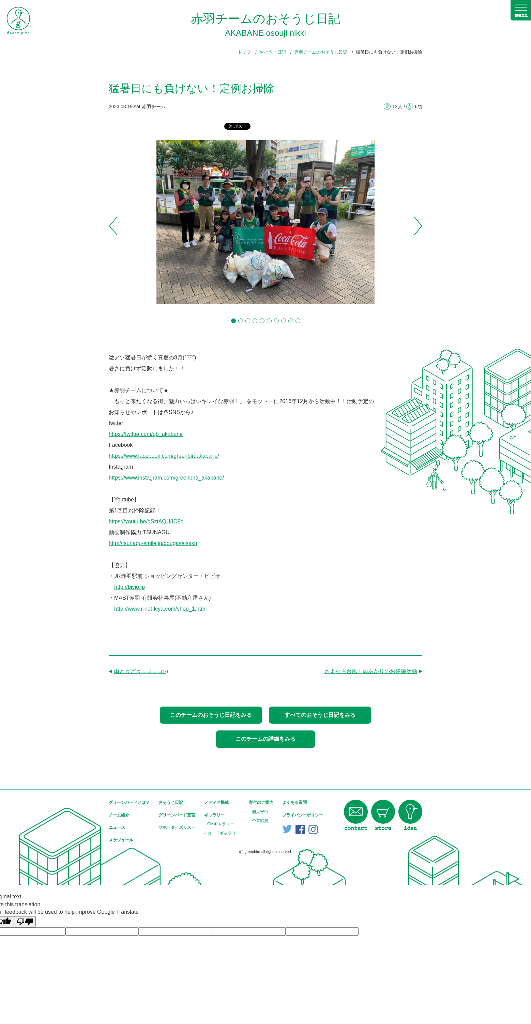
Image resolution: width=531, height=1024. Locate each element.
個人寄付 (260, 811)
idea (410, 815)
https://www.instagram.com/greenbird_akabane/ (166, 478)
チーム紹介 (119, 815)
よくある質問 (294, 802)
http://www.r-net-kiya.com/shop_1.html (160, 609)
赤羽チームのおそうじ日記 (320, 52)
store (383, 815)
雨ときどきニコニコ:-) (141, 671)
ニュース (117, 827)
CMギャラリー (220, 824)
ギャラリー (214, 815)
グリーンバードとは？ (129, 802)
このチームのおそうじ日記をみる (211, 715)
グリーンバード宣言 (176, 815)
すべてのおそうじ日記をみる (320, 715)
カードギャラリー (223, 833)
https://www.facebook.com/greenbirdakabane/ (164, 456)
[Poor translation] (25, 921)
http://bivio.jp (129, 587)
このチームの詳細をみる (265, 739)
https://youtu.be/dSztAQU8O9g (146, 521)
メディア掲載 (216, 802)
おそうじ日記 (272, 52)
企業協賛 (260, 820)
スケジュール (121, 840)
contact (356, 815)
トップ (244, 52)
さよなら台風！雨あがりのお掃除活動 (370, 671)
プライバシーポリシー (302, 815)
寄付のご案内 (261, 802)
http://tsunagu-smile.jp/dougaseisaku (153, 543)
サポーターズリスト (176, 827)
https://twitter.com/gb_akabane (146, 434)
